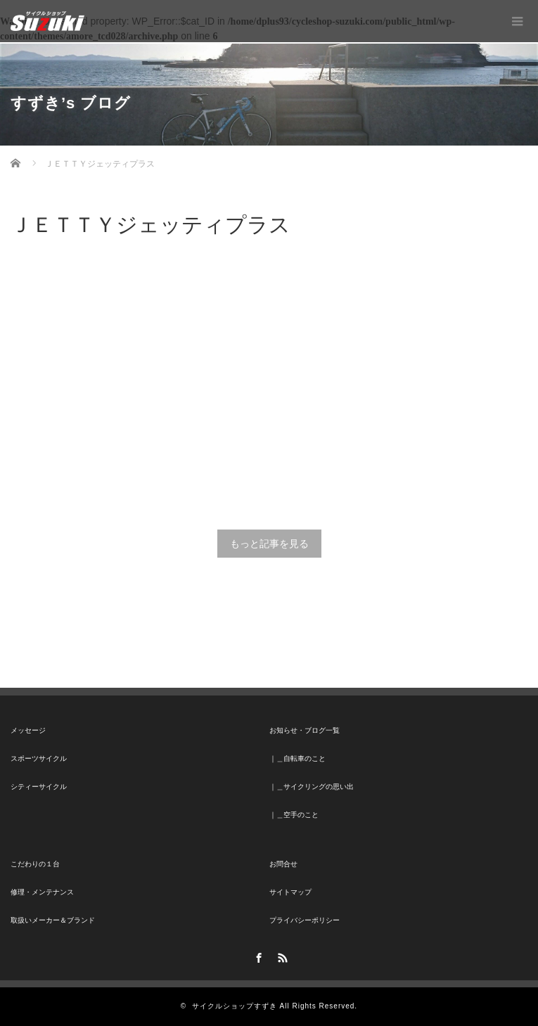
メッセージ (28, 730)
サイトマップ (290, 892)
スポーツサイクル (39, 758)
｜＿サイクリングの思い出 (311, 786)
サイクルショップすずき (234, 1006)
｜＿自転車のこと (297, 758)
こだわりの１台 (35, 864)
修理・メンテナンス (42, 892)
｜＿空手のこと (294, 815)
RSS (280, 955)
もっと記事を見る (269, 543)
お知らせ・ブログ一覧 (304, 730)
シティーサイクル (39, 786)
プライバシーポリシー (304, 920)
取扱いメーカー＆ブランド (53, 920)
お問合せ (283, 864)
